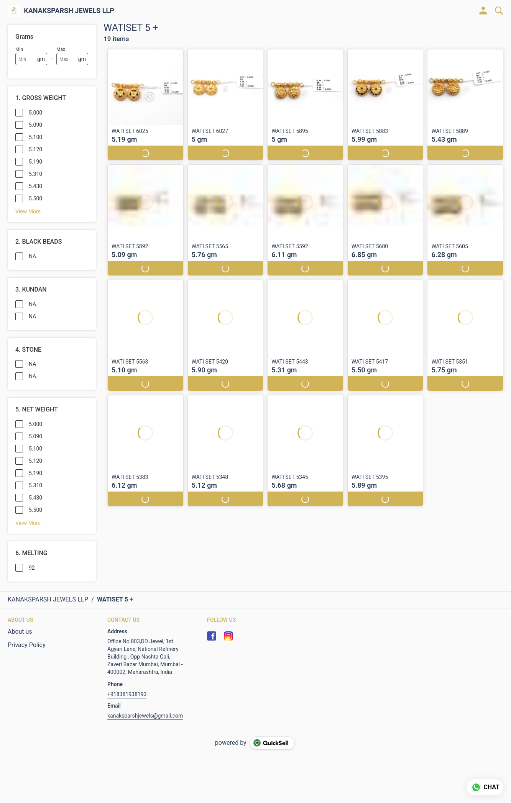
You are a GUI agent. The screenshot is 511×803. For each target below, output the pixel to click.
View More (28, 211)
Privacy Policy (27, 645)
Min (19, 49)
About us (20, 631)
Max (60, 49)
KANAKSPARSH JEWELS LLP (69, 11)
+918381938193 (126, 694)
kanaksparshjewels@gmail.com (145, 716)
